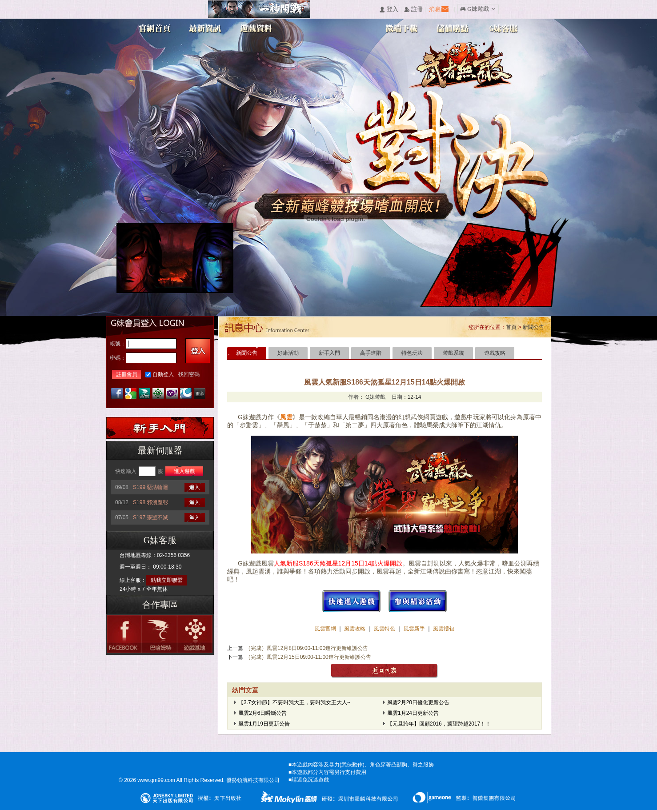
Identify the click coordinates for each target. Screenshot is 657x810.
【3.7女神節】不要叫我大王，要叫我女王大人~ (294, 702)
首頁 (511, 327)
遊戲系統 (453, 353)
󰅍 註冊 (413, 9)
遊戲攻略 (494, 353)
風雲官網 (326, 629)
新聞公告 (533, 327)
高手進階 (370, 353)
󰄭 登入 (388, 9)
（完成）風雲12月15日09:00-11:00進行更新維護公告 (308, 657)
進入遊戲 (184, 471)
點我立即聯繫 (167, 580)
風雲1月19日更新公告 (264, 724)
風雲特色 (385, 629)
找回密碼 (189, 374)
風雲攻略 (355, 629)
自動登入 (163, 374)
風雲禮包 (443, 629)
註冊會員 (126, 374)
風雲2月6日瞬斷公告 (262, 713)
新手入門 (329, 353)
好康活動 (288, 353)
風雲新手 (415, 629)
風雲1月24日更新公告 (413, 713)
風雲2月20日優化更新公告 (418, 702)
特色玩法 (412, 353)
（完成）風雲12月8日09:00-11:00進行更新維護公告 (306, 648)
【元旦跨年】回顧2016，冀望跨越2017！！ (439, 724)
